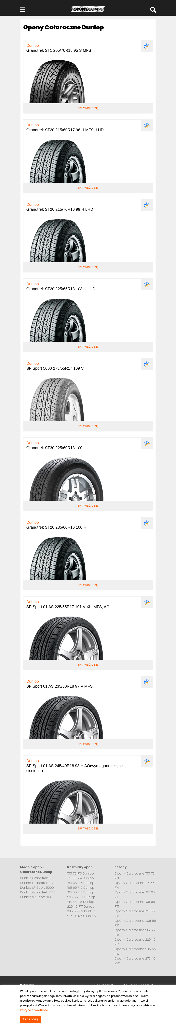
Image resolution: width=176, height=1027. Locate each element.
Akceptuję (30, 1019)
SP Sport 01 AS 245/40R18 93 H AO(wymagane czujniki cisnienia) (75, 766)
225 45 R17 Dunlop (81, 906)
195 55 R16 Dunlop (80, 892)
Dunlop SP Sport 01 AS (36, 897)
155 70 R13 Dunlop (80, 873)
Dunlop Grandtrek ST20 (38, 883)
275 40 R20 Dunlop (81, 916)
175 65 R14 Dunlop (80, 878)
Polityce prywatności (34, 1010)
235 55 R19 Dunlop (81, 911)
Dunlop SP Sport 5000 (37, 887)
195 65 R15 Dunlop (80, 887)
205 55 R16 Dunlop (81, 897)
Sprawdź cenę (88, 108)
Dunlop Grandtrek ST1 (36, 878)
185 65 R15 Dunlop (80, 883)
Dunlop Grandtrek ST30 (38, 892)
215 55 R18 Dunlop (80, 902)
